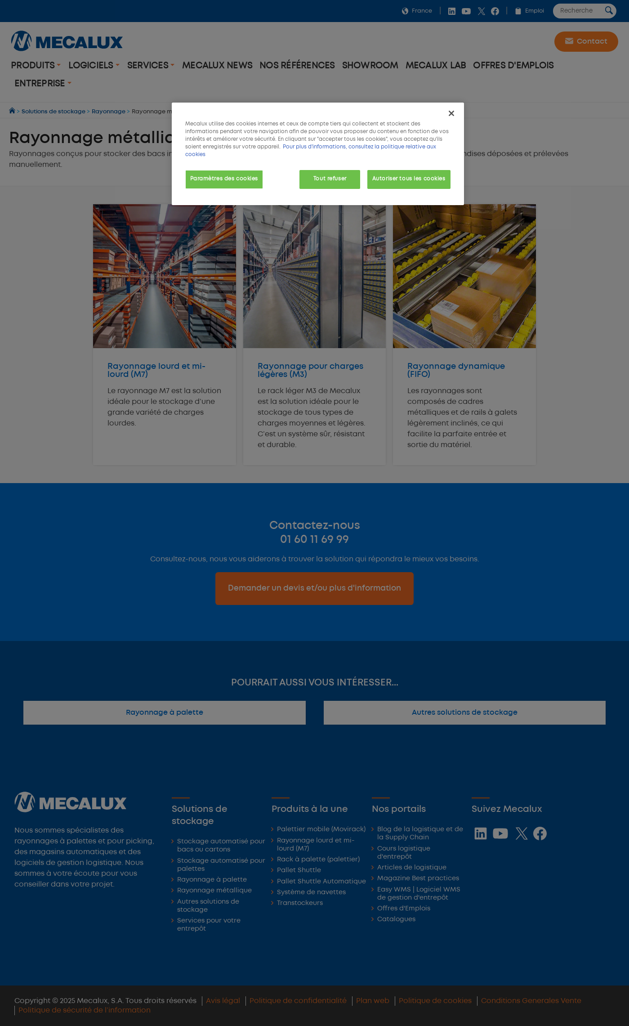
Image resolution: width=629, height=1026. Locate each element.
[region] (318, 154)
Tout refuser (330, 179)
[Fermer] (451, 113)
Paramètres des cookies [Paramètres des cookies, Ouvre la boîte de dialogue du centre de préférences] (224, 179)
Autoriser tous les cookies (409, 179)
